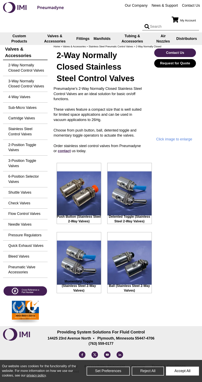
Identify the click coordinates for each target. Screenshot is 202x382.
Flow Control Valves (24, 214)
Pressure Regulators (24, 235)
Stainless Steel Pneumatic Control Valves (111, 46)
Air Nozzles (163, 38)
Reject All (147, 371)
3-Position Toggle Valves (22, 163)
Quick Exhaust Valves (26, 246)
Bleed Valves (18, 256)
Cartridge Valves (21, 118)
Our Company (136, 5)
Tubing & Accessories (132, 38)
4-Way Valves (19, 97)
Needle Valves (20, 224)
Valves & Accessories (55, 38)
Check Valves (19, 203)
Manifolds (102, 39)
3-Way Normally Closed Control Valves (26, 83)
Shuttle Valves (19, 192)
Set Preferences (108, 371)
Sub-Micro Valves (22, 108)
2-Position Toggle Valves (22, 147)
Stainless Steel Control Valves (20, 131)
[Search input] (147, 26)
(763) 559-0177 (100, 344)
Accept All (182, 371)
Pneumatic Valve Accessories (21, 269)
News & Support (165, 5)
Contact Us (191, 5)
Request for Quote (175, 63)
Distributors (186, 39)
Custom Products (19, 38)
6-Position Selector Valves (23, 179)
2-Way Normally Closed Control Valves (26, 67)
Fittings (82, 39)
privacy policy (36, 375)
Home (57, 46)
